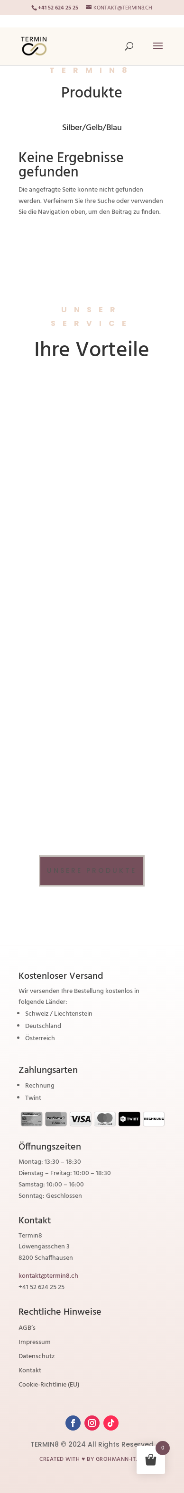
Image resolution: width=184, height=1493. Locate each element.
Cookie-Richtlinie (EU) (48, 1386)
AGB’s (27, 1329)
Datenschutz (36, 1357)
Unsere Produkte (92, 870)
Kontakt (29, 1372)
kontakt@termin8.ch (48, 1276)
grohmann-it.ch (120, 1459)
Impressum (34, 1343)
